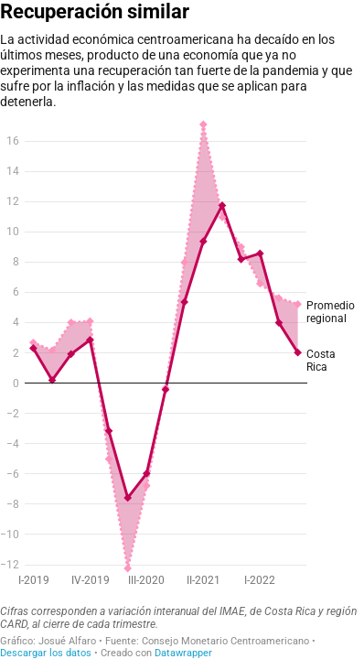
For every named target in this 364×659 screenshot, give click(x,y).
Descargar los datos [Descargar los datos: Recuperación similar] (45, 653)
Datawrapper (183, 653)
